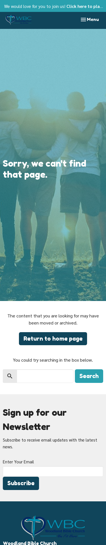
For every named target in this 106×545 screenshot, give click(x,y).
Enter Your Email (18, 461)
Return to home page (53, 338)
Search (89, 376)
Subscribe (20, 483)
